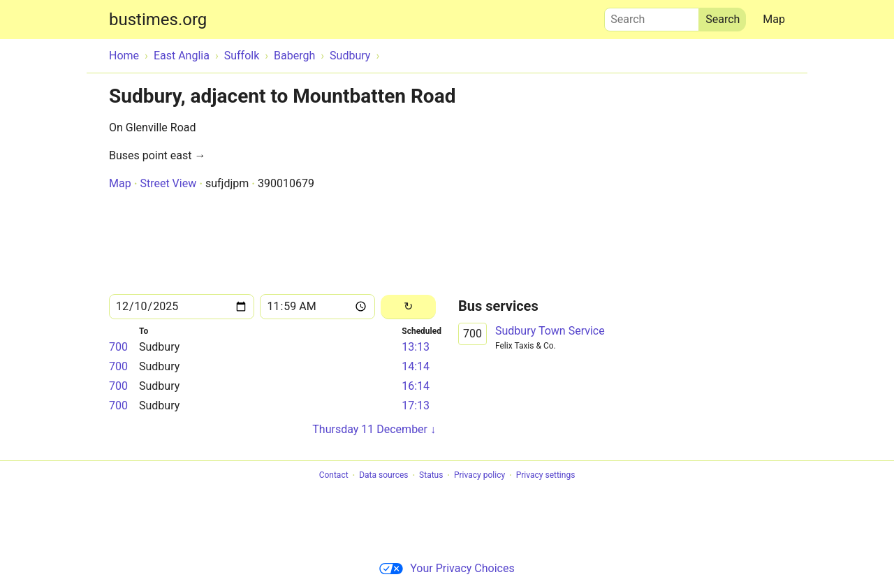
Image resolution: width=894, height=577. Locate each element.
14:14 (416, 366)
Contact (334, 476)
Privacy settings (546, 476)
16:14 (416, 386)
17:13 (416, 405)
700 (118, 346)
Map (774, 19)
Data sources (383, 476)
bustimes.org (158, 19)
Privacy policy (479, 476)
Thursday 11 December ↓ (374, 429)
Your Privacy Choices (446, 568)
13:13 (416, 346)
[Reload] (408, 307)
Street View (168, 183)
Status (431, 476)
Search (651, 16)
